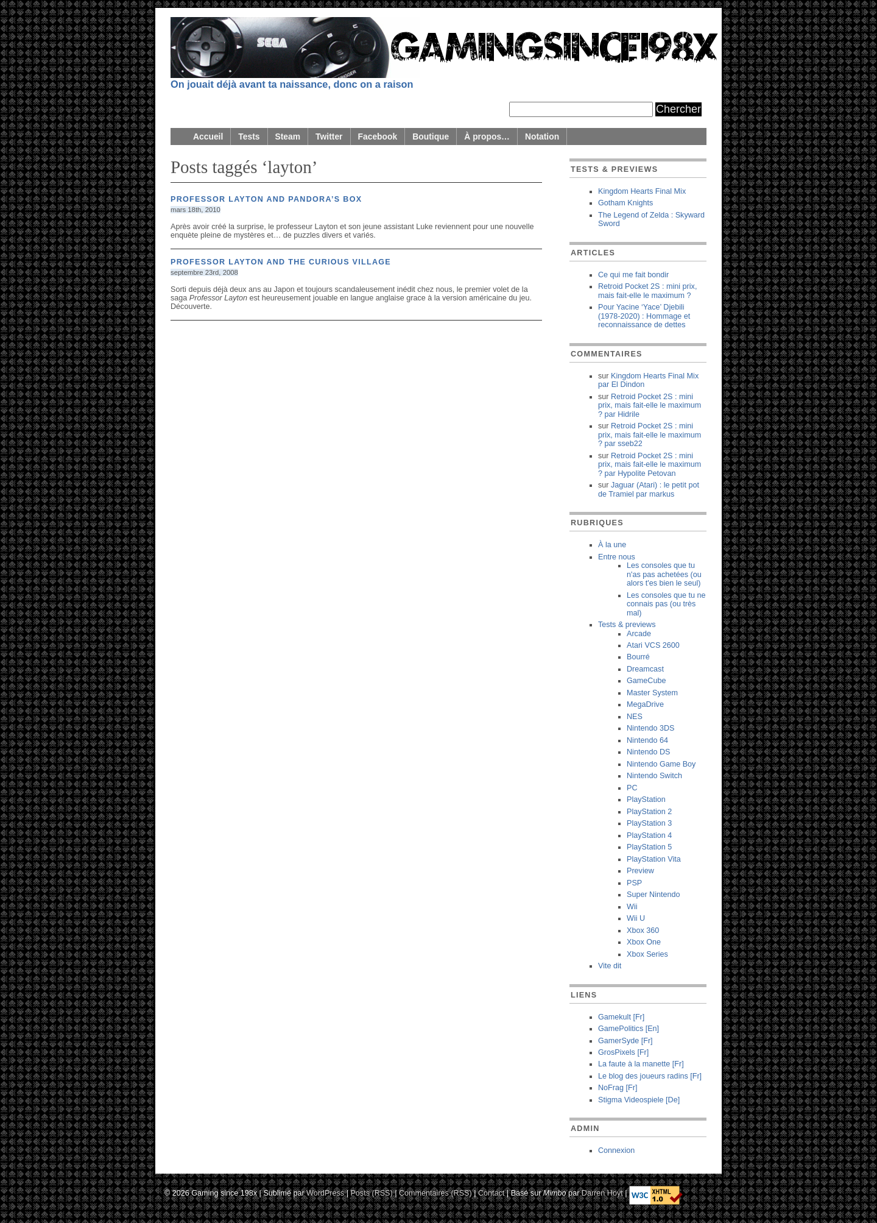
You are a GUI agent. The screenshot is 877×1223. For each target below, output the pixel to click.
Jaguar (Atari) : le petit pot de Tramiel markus (648, 489)
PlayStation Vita (654, 859)
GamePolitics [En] (628, 1028)
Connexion (616, 1150)
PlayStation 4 (649, 835)
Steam (288, 136)
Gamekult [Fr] (621, 1017)
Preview (640, 871)
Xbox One (644, 942)
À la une (612, 545)
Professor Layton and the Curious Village (281, 262)
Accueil (208, 136)
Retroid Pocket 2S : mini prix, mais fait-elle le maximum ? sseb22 (649, 435)
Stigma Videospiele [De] (639, 1100)
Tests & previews (626, 624)
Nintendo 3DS (650, 728)
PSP (634, 883)
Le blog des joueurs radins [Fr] (650, 1076)
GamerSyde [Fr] (625, 1041)
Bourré (638, 657)
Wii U (636, 918)
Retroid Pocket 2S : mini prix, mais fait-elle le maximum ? (647, 290)
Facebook (378, 136)
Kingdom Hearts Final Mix (642, 191)
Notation (542, 136)
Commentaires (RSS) (435, 1192)
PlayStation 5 (649, 847)
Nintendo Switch (654, 775)
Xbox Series (647, 954)
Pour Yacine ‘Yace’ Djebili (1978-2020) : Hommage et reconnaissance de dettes (644, 316)
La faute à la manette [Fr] (641, 1064)
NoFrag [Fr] (617, 1087)
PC (632, 788)
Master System (652, 693)
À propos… (487, 136)
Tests (248, 136)
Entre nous (616, 557)
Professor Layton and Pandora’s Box (266, 199)
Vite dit (609, 966)
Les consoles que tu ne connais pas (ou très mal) (666, 604)
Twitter (328, 136)
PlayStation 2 (649, 811)
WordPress (325, 1192)
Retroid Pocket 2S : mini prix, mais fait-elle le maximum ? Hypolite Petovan (649, 465)
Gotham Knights (625, 203)
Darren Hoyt (602, 1192)
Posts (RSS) (371, 1192)
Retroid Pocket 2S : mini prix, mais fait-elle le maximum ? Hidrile (649, 405)
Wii (632, 906)
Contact (491, 1192)
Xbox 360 (643, 930)
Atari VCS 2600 (653, 645)
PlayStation (646, 799)
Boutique (430, 136)
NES (635, 716)
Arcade (639, 633)
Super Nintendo (653, 894)
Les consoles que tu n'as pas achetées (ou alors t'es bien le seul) (664, 574)
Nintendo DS (648, 752)
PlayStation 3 (649, 823)
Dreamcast (645, 669)
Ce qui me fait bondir (633, 275)
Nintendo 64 (647, 740)
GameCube (646, 680)
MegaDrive (645, 704)
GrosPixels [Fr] (623, 1052)
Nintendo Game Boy (661, 764)
